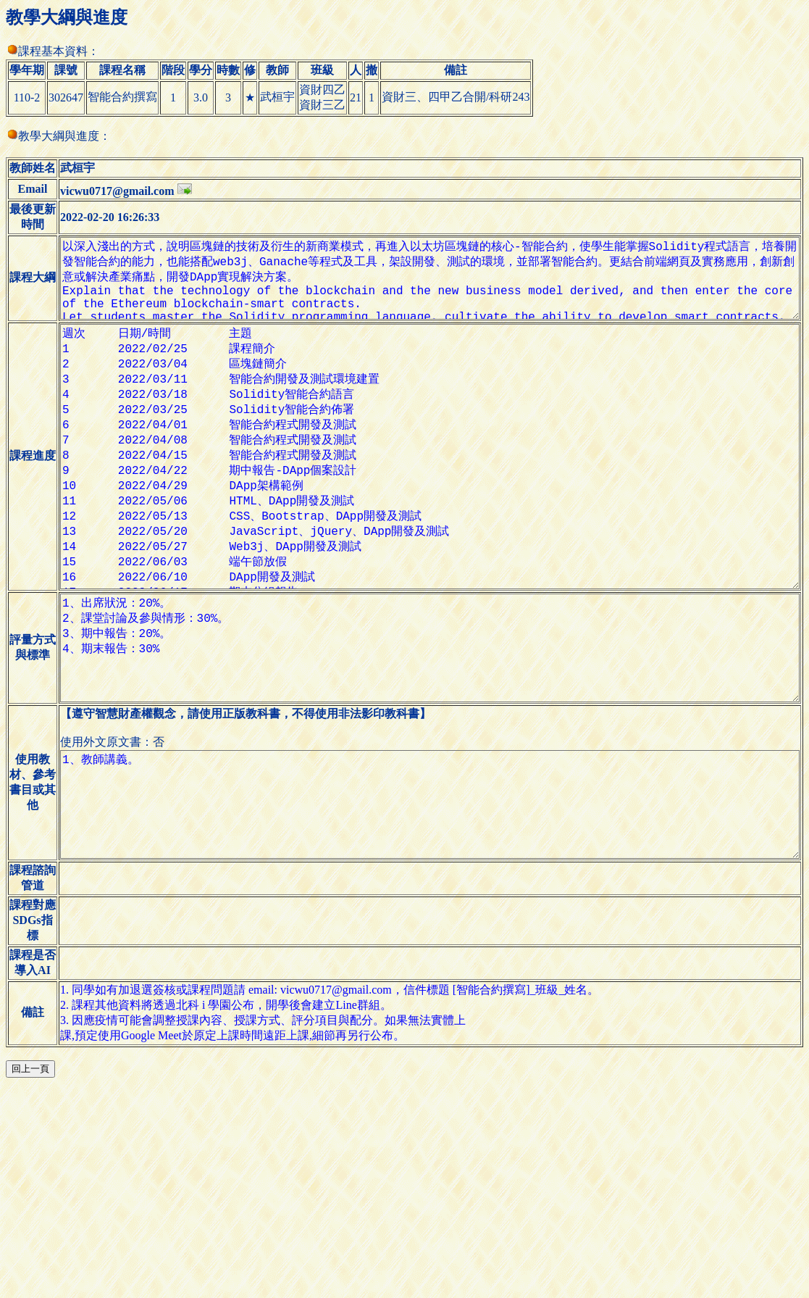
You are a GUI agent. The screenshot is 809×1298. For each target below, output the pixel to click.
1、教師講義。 (424, 945)
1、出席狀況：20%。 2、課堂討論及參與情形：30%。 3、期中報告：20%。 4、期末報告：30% (424, 765)
